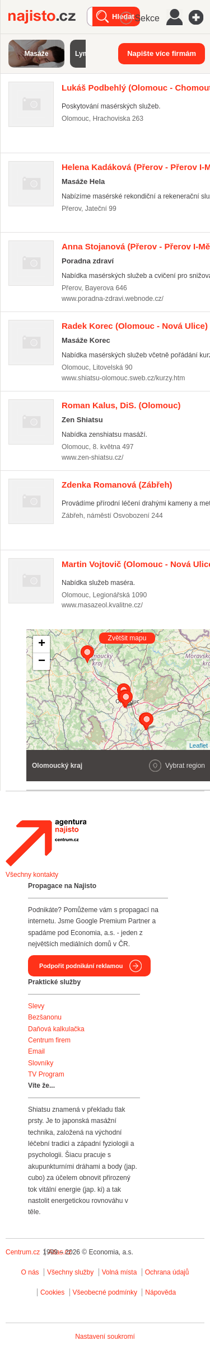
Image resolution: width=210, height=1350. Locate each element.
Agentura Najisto (46, 842)
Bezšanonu (45, 1017)
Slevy (36, 1006)
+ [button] (41, 644)
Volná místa (119, 1272)
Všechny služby (71, 1272)
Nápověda (160, 1292)
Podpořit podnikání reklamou (81, 965)
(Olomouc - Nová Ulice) (135, 326)
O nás (30, 1272)
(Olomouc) (121, 405)
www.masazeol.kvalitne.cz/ (102, 605)
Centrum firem (49, 1040)
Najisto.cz (47, 16)
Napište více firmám (161, 53)
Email (36, 1051)
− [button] (41, 661)
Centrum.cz (23, 1252)
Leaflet (198, 745)
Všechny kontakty (32, 875)
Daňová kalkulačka (56, 1029)
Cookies (52, 1292)
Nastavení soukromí (105, 1336)
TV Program (46, 1074)
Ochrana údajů (167, 1272)
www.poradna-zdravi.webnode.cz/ (113, 299)
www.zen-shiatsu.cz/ (92, 457)
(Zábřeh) (117, 484)
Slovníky (40, 1063)
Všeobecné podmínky (105, 1292)
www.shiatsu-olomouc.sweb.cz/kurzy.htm (123, 378)
